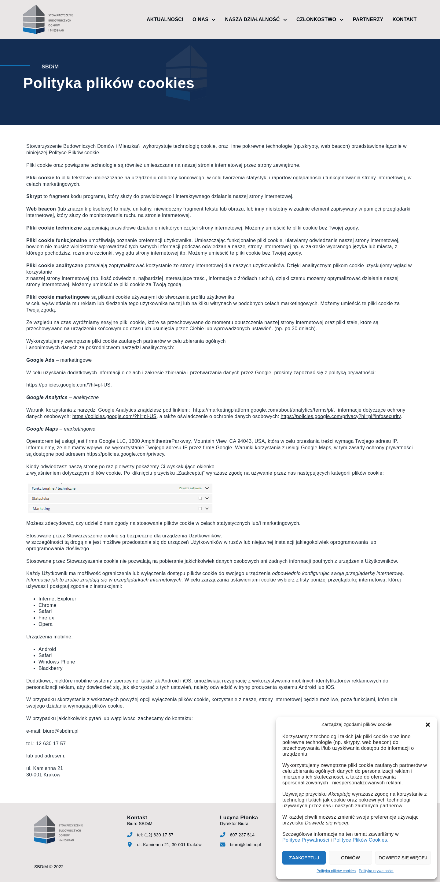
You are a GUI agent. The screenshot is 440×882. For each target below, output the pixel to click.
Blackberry (50, 668)
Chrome (47, 605)
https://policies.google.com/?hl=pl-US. (69, 384)
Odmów (350, 857)
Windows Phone (56, 661)
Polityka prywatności (376, 871)
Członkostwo (320, 19)
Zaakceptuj (304, 857)
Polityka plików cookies (336, 871)
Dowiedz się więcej (403, 857)
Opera (45, 624)
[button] (428, 725)
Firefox (46, 617)
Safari (45, 611)
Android (47, 649)
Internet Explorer (57, 598)
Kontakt (404, 19)
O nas (204, 19)
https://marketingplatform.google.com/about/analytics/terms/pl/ (263, 410)
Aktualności (165, 19)
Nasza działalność (256, 19)
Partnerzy (368, 19)
